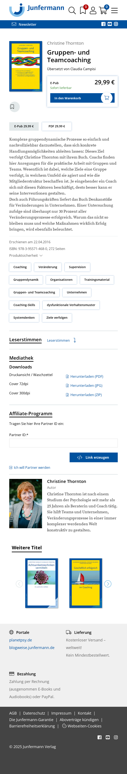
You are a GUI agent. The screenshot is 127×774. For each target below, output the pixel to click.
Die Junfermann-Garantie (31, 719)
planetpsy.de (20, 639)
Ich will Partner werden (29, 467)
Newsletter (24, 24)
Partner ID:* (18, 435)
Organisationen (61, 280)
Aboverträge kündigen (80, 719)
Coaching (20, 267)
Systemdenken (24, 318)
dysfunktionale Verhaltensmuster (71, 305)
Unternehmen (77, 292)
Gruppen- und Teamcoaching (34, 292)
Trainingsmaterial (97, 280)
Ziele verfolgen (56, 318)
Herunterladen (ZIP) (84, 394)
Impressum (62, 713)
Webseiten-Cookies (82, 725)
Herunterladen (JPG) (84, 385)
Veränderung (47, 267)
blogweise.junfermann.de (31, 647)
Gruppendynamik (25, 280)
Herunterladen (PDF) (84, 376)
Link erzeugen (93, 457)
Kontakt (85, 713)
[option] (42, 583)
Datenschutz (34, 713)
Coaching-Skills (24, 305)
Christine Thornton (65, 43)
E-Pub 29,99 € (24, 126)
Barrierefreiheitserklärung (32, 725)
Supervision (77, 267)
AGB (13, 713)
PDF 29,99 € (57, 126)
